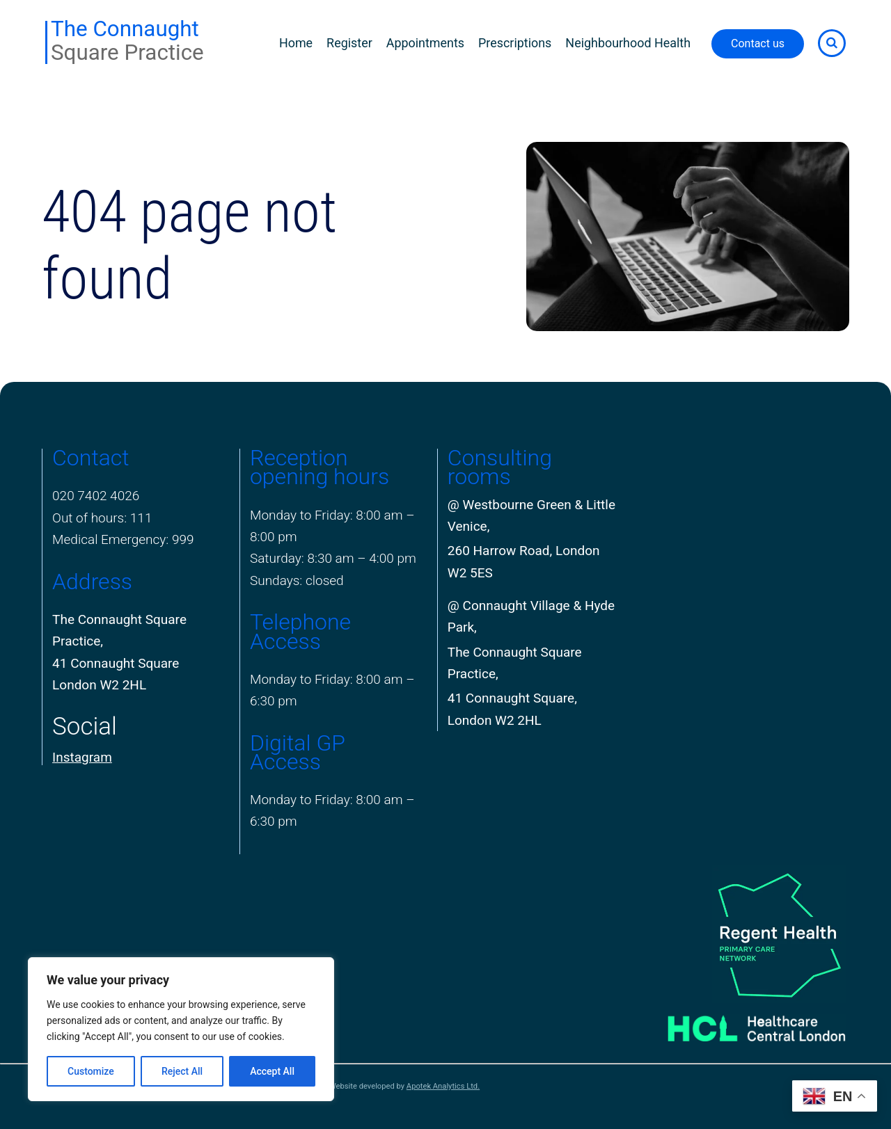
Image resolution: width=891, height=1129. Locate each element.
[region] (181, 1029)
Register (349, 42)
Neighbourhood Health (628, 42)
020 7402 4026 (95, 496)
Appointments (425, 42)
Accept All (272, 1071)
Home (296, 42)
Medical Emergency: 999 (123, 539)
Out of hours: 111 (102, 518)
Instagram (82, 757)
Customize (91, 1071)
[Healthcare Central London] (739, 1023)
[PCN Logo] (739, 934)
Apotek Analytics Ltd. (443, 1086)
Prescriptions (514, 42)
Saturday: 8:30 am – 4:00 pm (333, 558)
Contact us (757, 43)
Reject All (182, 1071)
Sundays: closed (297, 580)
